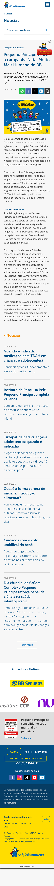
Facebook (28, 91)
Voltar (9, 13)
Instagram (19, 777)
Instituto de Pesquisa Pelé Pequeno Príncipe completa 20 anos (26, 394)
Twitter (35, 91)
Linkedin (41, 91)
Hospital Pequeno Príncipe (14, 4)
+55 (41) (36, 751)
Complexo (9, 47)
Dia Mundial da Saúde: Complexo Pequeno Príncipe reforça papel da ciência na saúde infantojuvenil (24, 592)
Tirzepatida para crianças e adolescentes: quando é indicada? (25, 442)
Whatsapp (22, 91)
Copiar (47, 91)
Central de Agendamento (25, 758)
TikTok (27, 777)
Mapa (46, 819)
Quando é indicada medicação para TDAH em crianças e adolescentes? (25, 356)
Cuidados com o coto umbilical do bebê (21, 542)
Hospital (19, 47)
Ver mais (27, 644)
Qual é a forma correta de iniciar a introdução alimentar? (24, 493)
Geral (14, 751)
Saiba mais (27, 738)
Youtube (34, 777)
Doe (44, 49)
